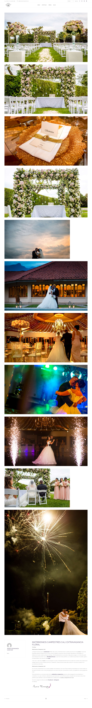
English (69, 1)
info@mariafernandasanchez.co (23, 1)
